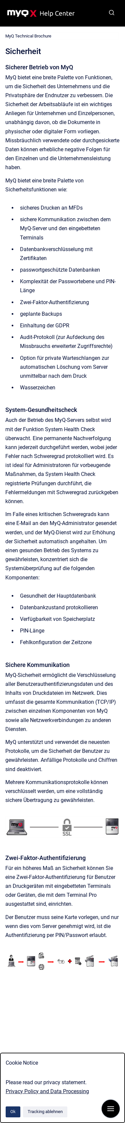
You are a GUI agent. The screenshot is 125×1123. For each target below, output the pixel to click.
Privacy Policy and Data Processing (47, 1091)
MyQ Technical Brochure (28, 35)
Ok (13, 1111)
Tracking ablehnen (45, 1111)
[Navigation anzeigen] (111, 1109)
